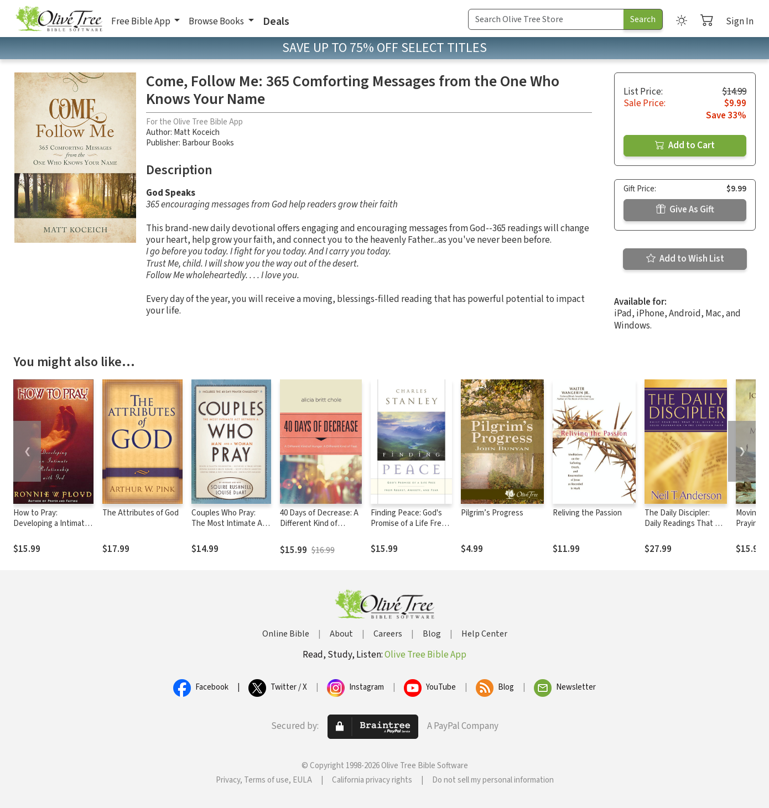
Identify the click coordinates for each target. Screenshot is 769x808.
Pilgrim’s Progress (492, 513)
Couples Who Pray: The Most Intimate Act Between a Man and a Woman (230, 528)
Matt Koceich (197, 132)
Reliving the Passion (587, 513)
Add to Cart (685, 145)
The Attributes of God (140, 513)
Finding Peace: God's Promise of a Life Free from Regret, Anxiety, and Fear (408, 528)
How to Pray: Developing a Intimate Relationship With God (51, 523)
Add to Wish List (685, 258)
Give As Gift (685, 209)
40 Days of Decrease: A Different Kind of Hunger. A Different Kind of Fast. (319, 528)
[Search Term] (546, 19)
